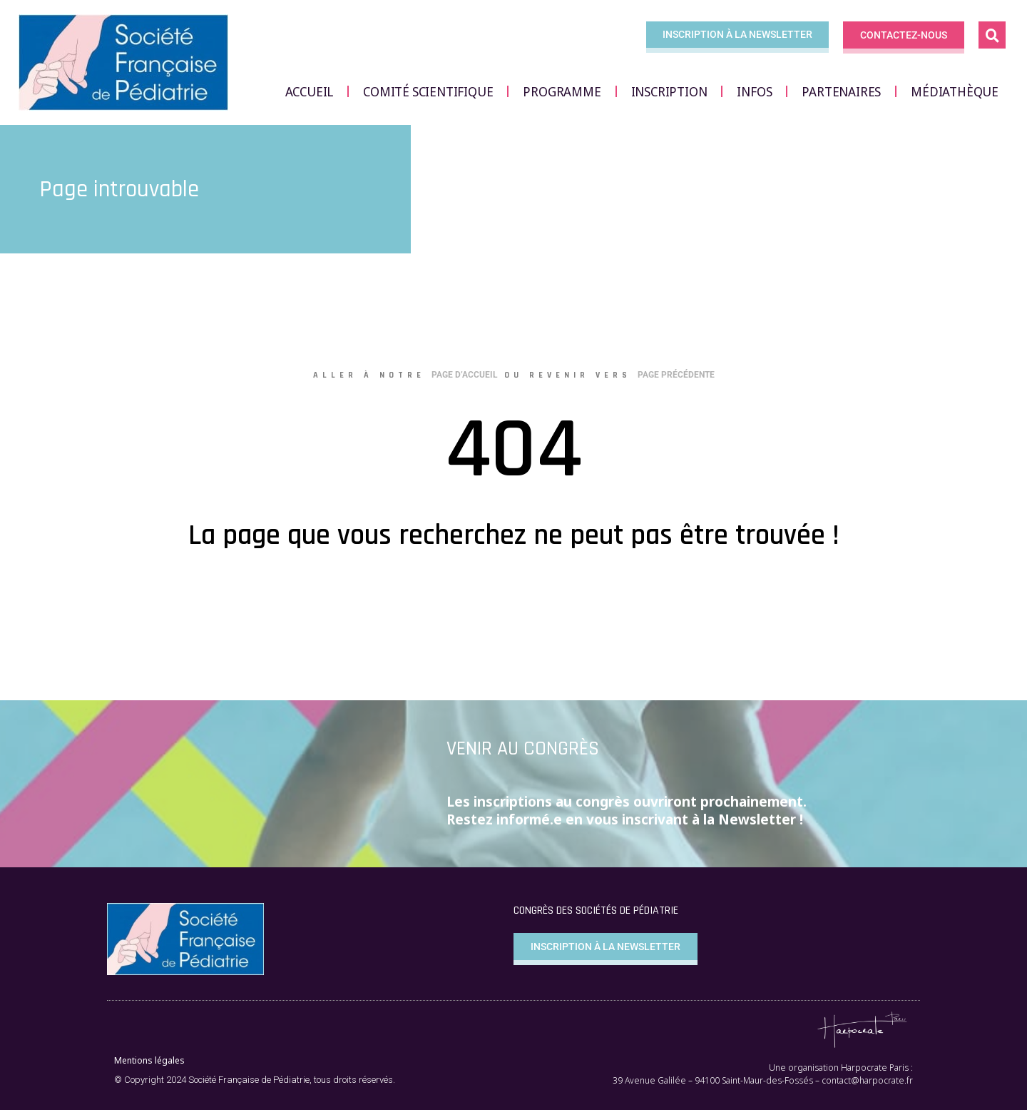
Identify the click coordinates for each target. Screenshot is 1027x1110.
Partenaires (841, 91)
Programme (562, 91)
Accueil (309, 91)
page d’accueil (464, 375)
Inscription (669, 91)
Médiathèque (954, 91)
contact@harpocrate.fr (867, 1080)
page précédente (676, 375)
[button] (992, 35)
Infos (754, 91)
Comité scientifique (428, 91)
